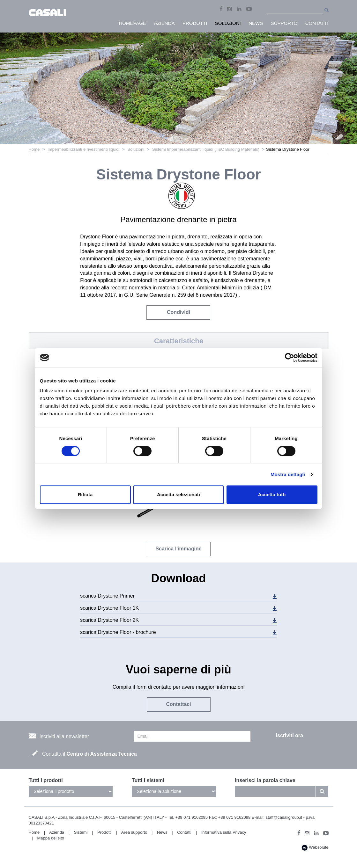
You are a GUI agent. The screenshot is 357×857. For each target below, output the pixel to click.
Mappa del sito (50, 838)
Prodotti (104, 832)
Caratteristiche (178, 341)
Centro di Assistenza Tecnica (101, 754)
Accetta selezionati (178, 494)
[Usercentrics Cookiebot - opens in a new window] (289, 357)
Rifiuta (85, 494)
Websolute (315, 848)
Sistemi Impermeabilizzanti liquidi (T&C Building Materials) (205, 149)
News (162, 832)
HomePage (132, 23)
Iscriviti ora (289, 735)
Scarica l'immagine (178, 548)
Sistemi (81, 832)
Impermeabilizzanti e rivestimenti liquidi (83, 149)
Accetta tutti (272, 494)
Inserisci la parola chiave (265, 780)
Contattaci (178, 704)
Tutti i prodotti (46, 780)
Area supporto (134, 832)
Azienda (56, 832)
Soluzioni (135, 149)
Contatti (184, 832)
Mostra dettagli (288, 474)
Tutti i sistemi (148, 780)
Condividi (178, 312)
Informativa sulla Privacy (223, 832)
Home (34, 149)
